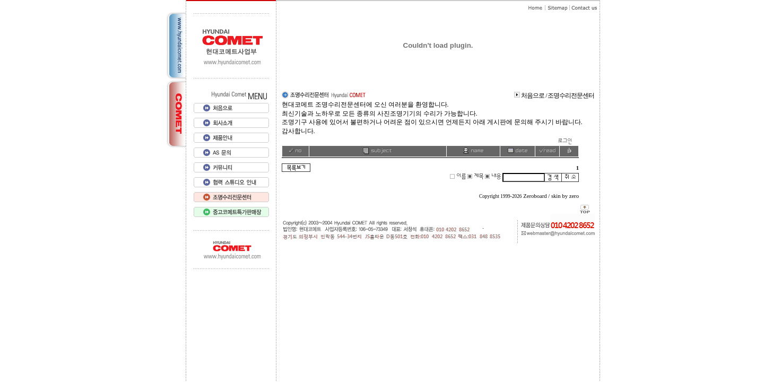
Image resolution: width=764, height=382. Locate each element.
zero (574, 196)
